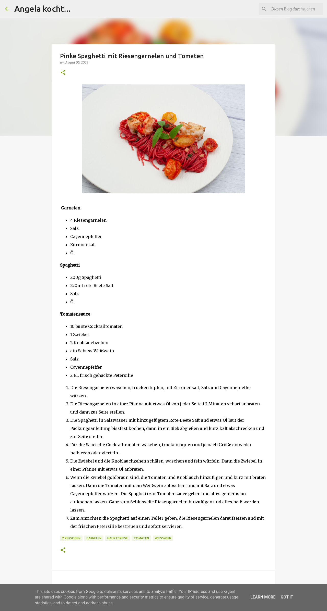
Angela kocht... (42, 8)
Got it (287, 597)
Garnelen (93, 538)
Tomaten (141, 538)
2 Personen (71, 538)
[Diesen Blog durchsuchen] (296, 9)
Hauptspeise (117, 538)
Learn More (262, 597)
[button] (63, 72)
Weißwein (163, 538)
